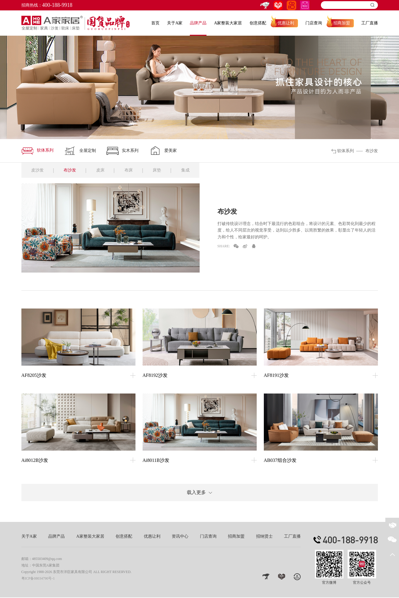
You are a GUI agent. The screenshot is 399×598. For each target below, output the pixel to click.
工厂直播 (369, 23)
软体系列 (37, 150)
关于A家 (174, 23)
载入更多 (199, 492)
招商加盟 (341, 23)
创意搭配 (258, 23)
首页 (155, 23)
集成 (190, 170)
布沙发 (71, 170)
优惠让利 (285, 23)
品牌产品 (198, 23)
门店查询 (313, 23)
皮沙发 (38, 170)
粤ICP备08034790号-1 (38, 579)
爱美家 (163, 150)
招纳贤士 (264, 537)
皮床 (102, 170)
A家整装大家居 (228, 23)
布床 (131, 170)
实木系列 (122, 150)
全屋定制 (80, 150)
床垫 (161, 170)
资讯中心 (180, 537)
